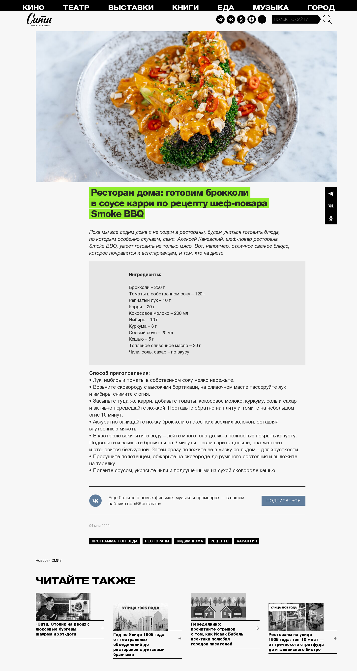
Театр (76, 7)
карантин (247, 541)
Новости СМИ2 (48, 561)
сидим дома (190, 541)
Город (321, 7)
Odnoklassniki (241, 19)
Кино (33, 7)
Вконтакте (331, 206)
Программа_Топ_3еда (115, 541)
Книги (185, 7)
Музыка (271, 7)
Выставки (130, 7)
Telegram (220, 19)
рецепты (219, 541)
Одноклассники (331, 218)
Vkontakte (231, 19)
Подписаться (283, 500)
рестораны (157, 541)
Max (262, 19)
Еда (225, 7)
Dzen (251, 19)
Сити (40, 19)
